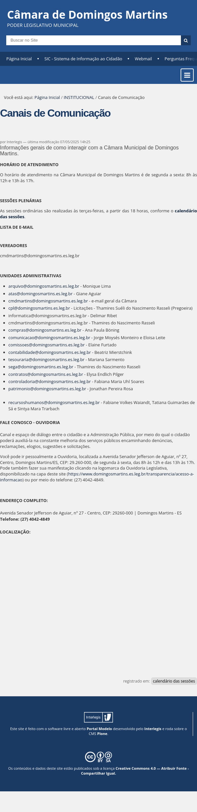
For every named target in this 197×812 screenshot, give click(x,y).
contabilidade (24, 352)
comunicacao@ (23, 337)
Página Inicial (19, 59)
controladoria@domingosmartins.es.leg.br (50, 381)
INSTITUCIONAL (79, 97)
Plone (102, 733)
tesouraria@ (21, 359)
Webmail (143, 59)
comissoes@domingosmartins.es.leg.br (47, 345)
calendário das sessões (174, 681)
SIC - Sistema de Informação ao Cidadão (83, 59)
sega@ (15, 367)
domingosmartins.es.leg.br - (65, 337)
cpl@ (13, 308)
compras (19, 330)
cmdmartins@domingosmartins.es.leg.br (49, 301)
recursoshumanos (28, 402)
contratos (20, 374)
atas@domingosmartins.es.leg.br (41, 294)
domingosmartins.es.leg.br (44, 308)
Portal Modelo (99, 728)
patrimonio (21, 389)
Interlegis (153, 728)
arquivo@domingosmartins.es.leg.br (44, 286)
